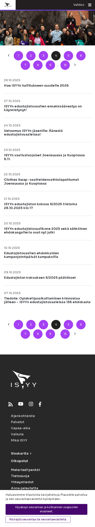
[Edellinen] (9, 55)
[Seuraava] (75, 65)
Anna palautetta (24, 488)
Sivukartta (21, 453)
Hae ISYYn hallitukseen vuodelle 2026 (36, 85)
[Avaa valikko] (88, 5)
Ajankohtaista (23, 416)
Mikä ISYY (19, 440)
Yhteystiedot (22, 482)
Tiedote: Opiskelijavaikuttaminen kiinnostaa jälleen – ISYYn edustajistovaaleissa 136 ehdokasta (47, 300)
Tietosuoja (20, 476)
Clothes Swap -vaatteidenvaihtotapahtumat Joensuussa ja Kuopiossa (41, 181)
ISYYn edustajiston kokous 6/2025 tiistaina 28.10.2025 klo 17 (40, 206)
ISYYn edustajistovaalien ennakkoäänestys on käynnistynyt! (43, 108)
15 (65, 65)
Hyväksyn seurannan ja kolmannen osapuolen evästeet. (46, 509)
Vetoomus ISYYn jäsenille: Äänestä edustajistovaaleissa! (33, 133)
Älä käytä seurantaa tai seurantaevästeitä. (38, 519)
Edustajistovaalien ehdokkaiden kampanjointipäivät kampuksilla (31, 255)
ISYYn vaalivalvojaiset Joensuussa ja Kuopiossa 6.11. (44, 157)
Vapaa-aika (20, 428)
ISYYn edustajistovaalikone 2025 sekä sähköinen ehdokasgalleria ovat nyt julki (45, 231)
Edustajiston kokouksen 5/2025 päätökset (40, 278)
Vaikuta (17, 434)
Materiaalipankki (25, 470)
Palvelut (17, 422)
